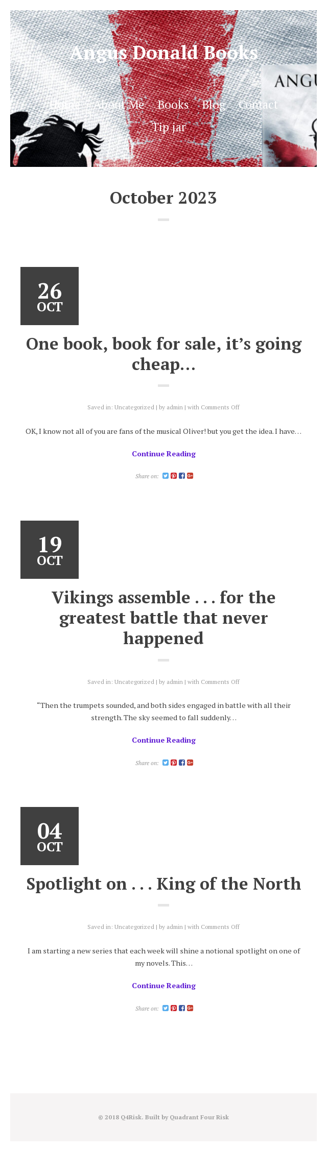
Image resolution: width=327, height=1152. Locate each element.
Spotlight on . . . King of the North (163, 884)
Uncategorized (134, 407)
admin (175, 407)
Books (173, 104)
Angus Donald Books (163, 52)
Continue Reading (163, 453)
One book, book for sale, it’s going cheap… (163, 353)
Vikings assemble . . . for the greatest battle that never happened (163, 617)
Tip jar (169, 126)
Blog (213, 104)
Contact (258, 104)
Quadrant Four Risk (199, 1117)
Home (64, 104)
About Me (119, 104)
